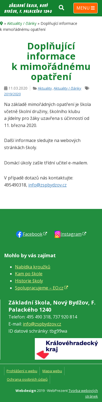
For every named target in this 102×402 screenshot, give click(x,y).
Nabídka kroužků (32, 267)
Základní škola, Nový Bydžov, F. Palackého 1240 (28, 8)
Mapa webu (52, 370)
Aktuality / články (21, 23)
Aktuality (45, 88)
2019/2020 (12, 93)
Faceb (32, 234)
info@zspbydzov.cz (47, 185)
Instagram (71, 234)
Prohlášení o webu (22, 370)
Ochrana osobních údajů (27, 379)
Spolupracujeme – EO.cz (39, 288)
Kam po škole (28, 274)
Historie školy (29, 281)
